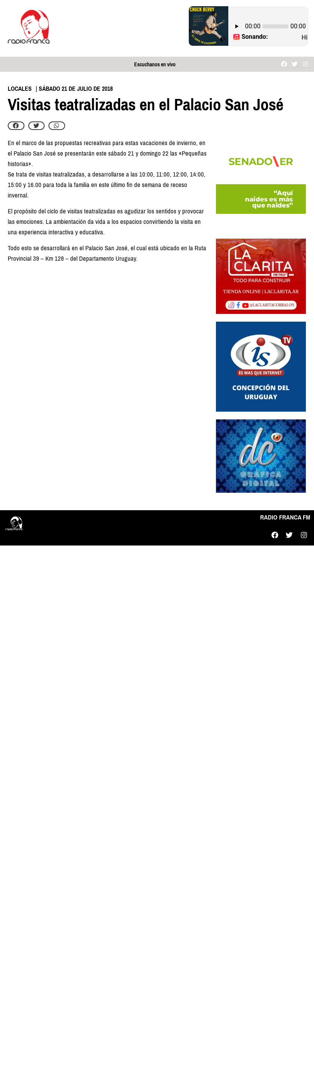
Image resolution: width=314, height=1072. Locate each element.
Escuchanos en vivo (155, 64)
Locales (20, 88)
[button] (16, 125)
